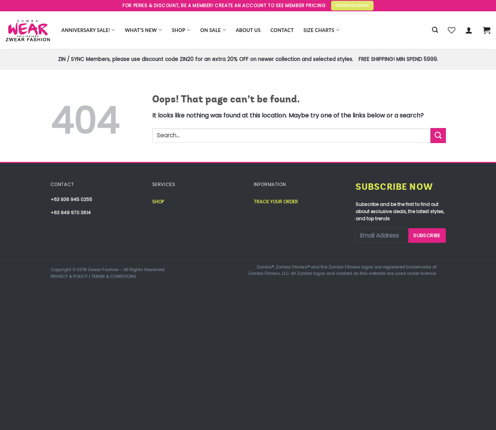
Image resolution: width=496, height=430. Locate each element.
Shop (181, 30)
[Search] (435, 30)
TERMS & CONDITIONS (113, 276)
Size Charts (321, 30)
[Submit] (438, 135)
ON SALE (213, 30)
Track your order (276, 201)
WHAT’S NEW (143, 30)
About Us (248, 30)
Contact (282, 30)
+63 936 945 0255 (71, 199)
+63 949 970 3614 (70, 212)
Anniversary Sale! (88, 30)
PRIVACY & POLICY (69, 276)
